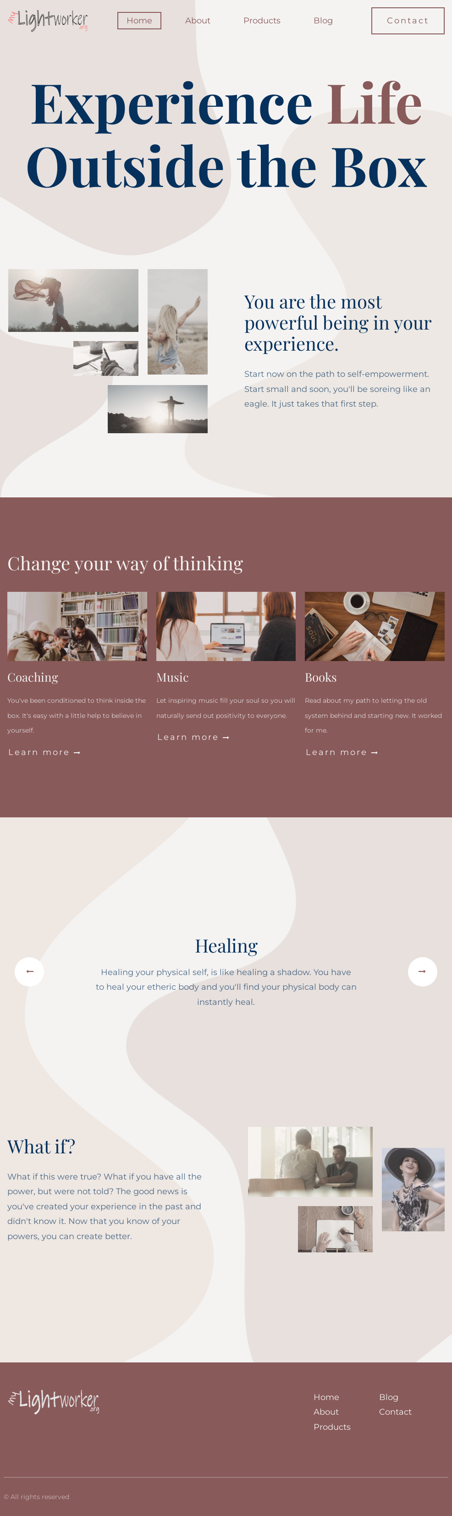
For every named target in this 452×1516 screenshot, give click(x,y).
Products (262, 21)
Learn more (45, 752)
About (197, 21)
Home (139, 21)
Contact (408, 21)
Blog (323, 21)
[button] (29, 972)
